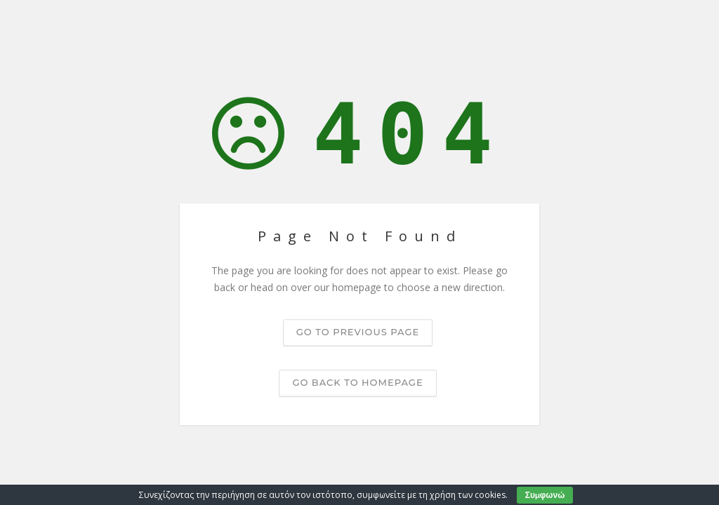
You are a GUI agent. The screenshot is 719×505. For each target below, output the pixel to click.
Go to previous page (357, 331)
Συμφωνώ (545, 495)
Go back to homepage (357, 382)
